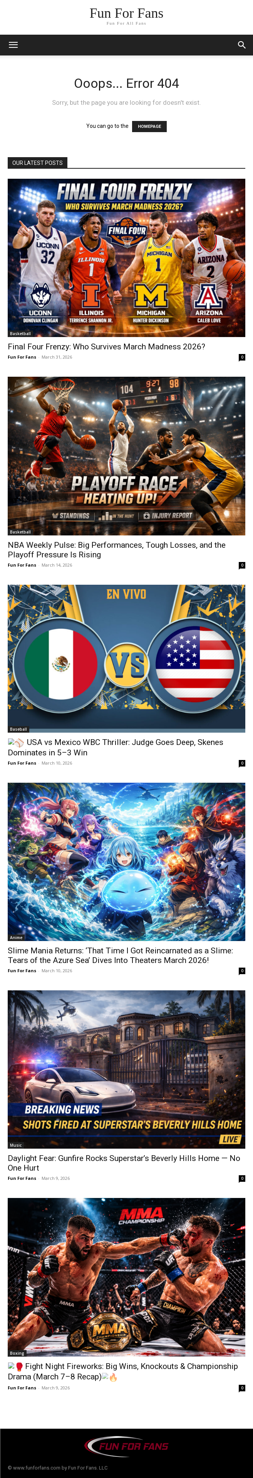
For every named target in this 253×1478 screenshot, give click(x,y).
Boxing (17, 1353)
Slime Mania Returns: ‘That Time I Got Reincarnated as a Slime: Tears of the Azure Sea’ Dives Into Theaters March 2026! (120, 955)
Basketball (20, 333)
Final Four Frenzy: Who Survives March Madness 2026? (106, 346)
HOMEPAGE (149, 126)
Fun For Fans (22, 357)
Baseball (18, 729)
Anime (16, 937)
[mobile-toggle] (13, 45)
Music (16, 1145)
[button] (242, 45)
